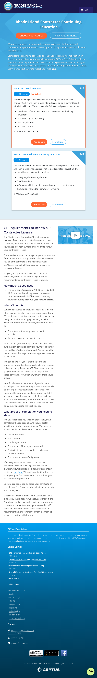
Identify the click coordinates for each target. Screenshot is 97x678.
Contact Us (13, 594)
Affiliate (12, 601)
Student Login (14, 597)
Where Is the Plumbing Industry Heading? (27, 565)
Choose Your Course (31, 35)
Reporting (13, 608)
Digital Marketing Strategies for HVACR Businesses (31, 572)
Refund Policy (14, 611)
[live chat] (90, 671)
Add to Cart (39, 142)
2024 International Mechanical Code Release (28, 553)
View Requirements (65, 35)
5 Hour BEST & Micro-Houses (28, 88)
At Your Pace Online (17, 590)
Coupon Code (14, 604)
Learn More (57, 142)
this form (18, 472)
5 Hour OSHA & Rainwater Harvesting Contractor (37, 154)
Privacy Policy (14, 615)
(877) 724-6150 (17, 638)
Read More (14, 578)
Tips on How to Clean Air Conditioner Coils (27, 559)
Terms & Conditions (17, 618)
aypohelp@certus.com (19, 643)
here (54, 68)
